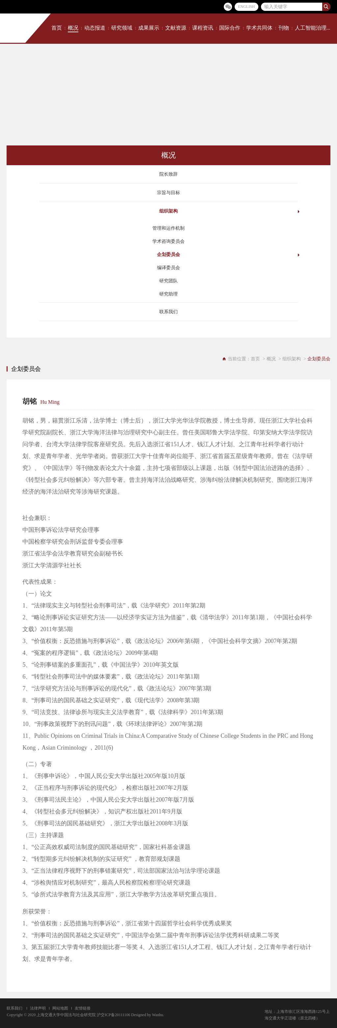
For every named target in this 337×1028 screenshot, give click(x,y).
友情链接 (83, 1008)
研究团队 (168, 280)
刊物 (283, 28)
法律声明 (38, 1008)
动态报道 (94, 28)
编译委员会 (168, 267)
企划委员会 (168, 254)
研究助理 (168, 294)
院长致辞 (168, 174)
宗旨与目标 (168, 192)
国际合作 (229, 28)
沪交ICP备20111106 (113, 1015)
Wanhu (157, 1015)
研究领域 (121, 28)
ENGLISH (246, 6)
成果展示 (148, 28)
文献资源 (175, 28)
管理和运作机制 (168, 228)
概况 (73, 28)
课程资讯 (202, 28)
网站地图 (60, 1008)
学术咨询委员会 (168, 241)
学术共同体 (259, 28)
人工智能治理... (312, 28)
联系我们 (168, 311)
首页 (56, 28)
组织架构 (168, 211)
